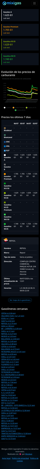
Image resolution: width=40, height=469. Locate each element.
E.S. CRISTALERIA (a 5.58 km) (12, 375)
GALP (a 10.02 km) (8, 395)
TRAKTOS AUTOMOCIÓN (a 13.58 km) (16, 433)
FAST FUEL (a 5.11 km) (10, 362)
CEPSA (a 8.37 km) (8, 390)
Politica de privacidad (20, 458)
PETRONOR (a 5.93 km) (10, 377)
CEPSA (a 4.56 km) (8, 346)
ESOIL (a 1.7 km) (7, 318)
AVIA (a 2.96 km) (7, 326)
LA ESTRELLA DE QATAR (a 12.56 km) (15, 410)
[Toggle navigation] (34, 3)
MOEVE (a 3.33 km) (8, 336)
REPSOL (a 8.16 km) (9, 387)
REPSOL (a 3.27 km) (9, 334)
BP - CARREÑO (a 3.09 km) (11, 328)
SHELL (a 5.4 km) (7, 369)
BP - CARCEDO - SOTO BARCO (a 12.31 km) (18, 405)
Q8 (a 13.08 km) (7, 421)
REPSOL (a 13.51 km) (9, 426)
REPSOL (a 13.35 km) (9, 423)
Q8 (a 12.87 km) (7, 415)
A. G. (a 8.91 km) (7, 392)
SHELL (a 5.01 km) (8, 357)
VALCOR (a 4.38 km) (9, 344)
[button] (7, 107)
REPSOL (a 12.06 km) (9, 398)
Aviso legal (6, 458)
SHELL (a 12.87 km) (8, 413)
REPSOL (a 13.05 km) (9, 418)
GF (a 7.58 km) (7, 385)
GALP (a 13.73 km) (8, 438)
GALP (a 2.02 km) (8, 321)
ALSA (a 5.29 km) (8, 367)
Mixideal (28, 454)
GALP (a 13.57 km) (8, 431)
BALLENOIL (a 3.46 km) (10, 339)
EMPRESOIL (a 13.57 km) (11, 428)
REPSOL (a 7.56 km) (9, 382)
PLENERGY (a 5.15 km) (10, 364)
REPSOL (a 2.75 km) (9, 323)
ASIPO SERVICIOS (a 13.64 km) (13, 436)
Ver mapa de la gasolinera (20, 300)
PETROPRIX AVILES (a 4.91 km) (13, 351)
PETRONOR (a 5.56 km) (10, 372)
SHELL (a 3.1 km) (7, 331)
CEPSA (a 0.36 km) (8, 313)
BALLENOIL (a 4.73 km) (10, 349)
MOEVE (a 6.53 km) (8, 380)
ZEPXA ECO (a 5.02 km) (10, 359)
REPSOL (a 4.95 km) (9, 354)
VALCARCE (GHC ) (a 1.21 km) (12, 316)
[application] (20, 94)
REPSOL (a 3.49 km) (9, 341)
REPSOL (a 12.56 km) (9, 408)
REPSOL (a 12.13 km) (9, 400)
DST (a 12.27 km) (8, 403)
